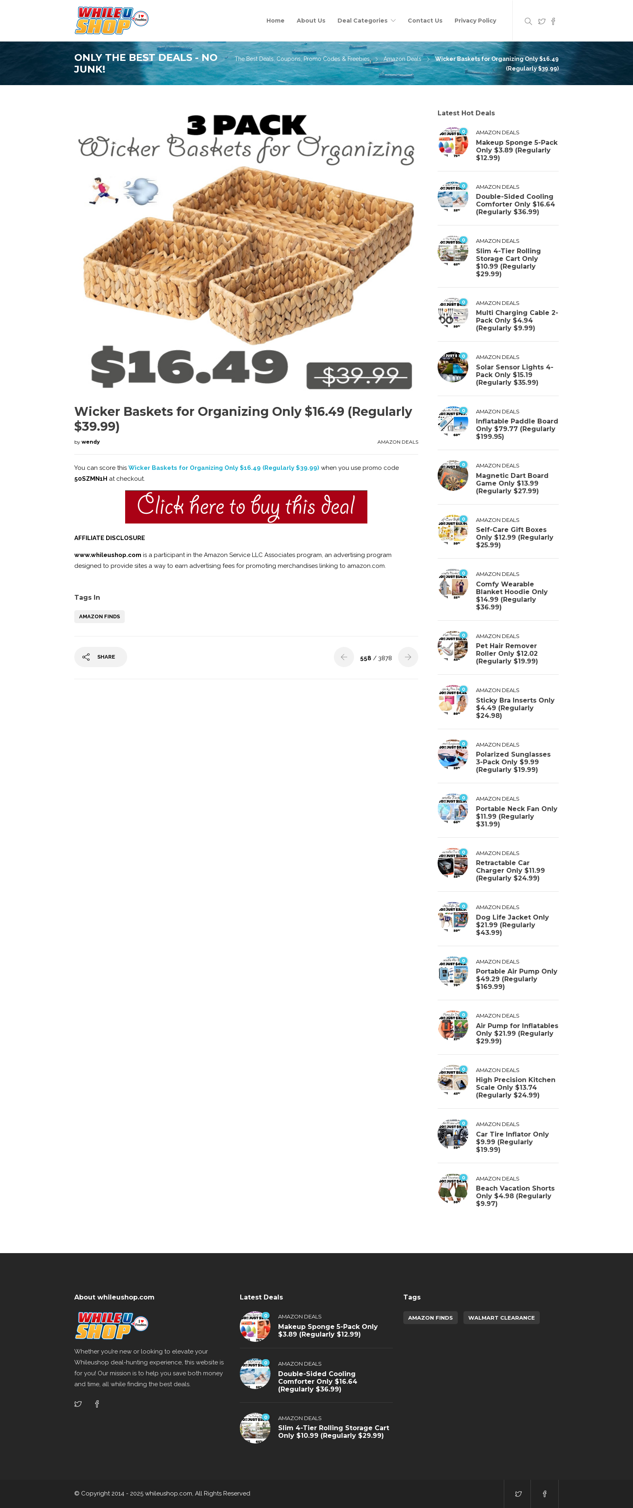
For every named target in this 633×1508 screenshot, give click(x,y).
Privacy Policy (475, 20)
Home (275, 20)
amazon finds (99, 616)
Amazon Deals (402, 59)
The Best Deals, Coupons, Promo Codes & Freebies (302, 59)
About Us (311, 20)
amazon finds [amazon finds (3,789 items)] (430, 1317)
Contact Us (425, 20)
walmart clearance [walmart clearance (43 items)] (501, 1317)
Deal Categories (362, 20)
